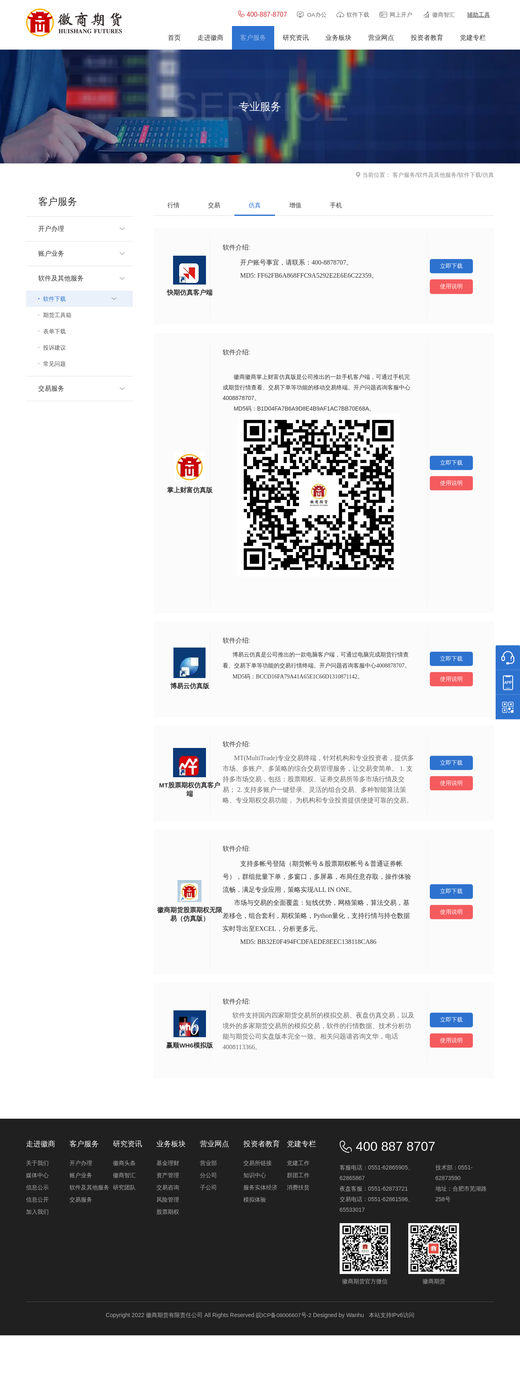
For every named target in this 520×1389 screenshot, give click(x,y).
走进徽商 (40, 1197)
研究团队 (124, 1241)
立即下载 (451, 267)
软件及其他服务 (437, 175)
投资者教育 (261, 1197)
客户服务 (403, 175)
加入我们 (37, 1265)
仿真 (254, 205)
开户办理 (80, 1216)
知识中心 (254, 1229)
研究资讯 (127, 1197)
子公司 (208, 1241)
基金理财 (167, 1216)
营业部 (208, 1216)
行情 (173, 205)
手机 (335, 205)
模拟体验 (254, 1253)
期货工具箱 (57, 316)
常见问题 (54, 364)
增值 (295, 205)
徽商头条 (124, 1216)
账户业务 (80, 1229)
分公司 (208, 1229)
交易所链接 (257, 1216)
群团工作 (298, 1229)
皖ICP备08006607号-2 (283, 1368)
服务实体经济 (260, 1241)
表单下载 (54, 332)
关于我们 (37, 1216)
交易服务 (80, 1253)
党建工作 (298, 1216)
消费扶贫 (298, 1241)
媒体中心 (37, 1229)
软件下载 (358, 15)
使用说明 (451, 289)
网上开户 (401, 15)
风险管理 (167, 1253)
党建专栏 (301, 1197)
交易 (214, 205)
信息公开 (37, 1253)
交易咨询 (167, 1241)
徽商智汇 (443, 15)
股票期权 (167, 1265)
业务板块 (171, 1197)
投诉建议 (54, 348)
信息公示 (37, 1241)
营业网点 (214, 1197)
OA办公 (316, 15)
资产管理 (167, 1229)
